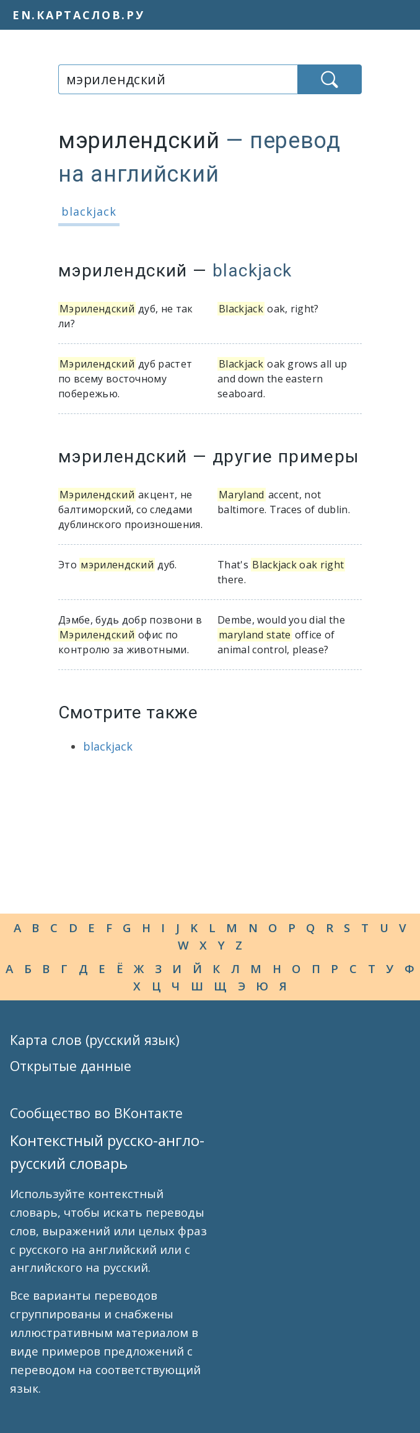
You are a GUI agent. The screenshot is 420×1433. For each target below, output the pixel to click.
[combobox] (177, 79)
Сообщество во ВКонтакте (96, 1113)
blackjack (88, 211)
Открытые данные (70, 1066)
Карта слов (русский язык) (95, 1040)
